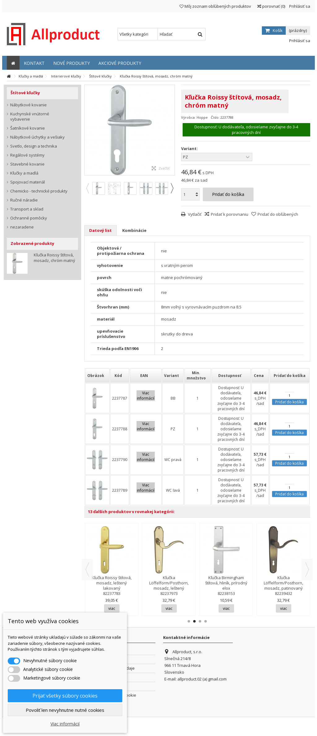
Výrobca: (188, 117)
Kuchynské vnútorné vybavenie (29, 116)
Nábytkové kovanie (28, 105)
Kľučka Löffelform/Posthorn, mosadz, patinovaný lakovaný (283, 585)
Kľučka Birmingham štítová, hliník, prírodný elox (226, 583)
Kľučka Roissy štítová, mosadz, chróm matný (54, 257)
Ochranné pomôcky (28, 218)
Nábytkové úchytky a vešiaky (37, 137)
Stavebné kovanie (27, 164)
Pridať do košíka (289, 402)
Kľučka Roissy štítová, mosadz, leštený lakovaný (112, 583)
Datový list (100, 230)
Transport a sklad (26, 209)
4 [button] (205, 621)
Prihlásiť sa (299, 6)
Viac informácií (65, 724)
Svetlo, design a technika (33, 146)
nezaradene (22, 227)
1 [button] (189, 621)
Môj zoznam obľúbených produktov (215, 6)
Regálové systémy (27, 155)
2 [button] (194, 621)
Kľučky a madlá (24, 173)
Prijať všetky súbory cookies (65, 695)
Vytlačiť (194, 214)
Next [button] (172, 188)
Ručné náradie (24, 200)
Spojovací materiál (27, 182)
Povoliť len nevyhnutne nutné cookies (65, 710)
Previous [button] (87, 188)
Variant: (190, 148)
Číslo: (215, 117)
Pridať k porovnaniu (229, 214)
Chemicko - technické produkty (38, 191)
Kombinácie (134, 230)
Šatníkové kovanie (27, 128)
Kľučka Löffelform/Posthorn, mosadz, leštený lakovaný (169, 585)
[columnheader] (97, 375)
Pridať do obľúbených (278, 214)
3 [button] (200, 621)
